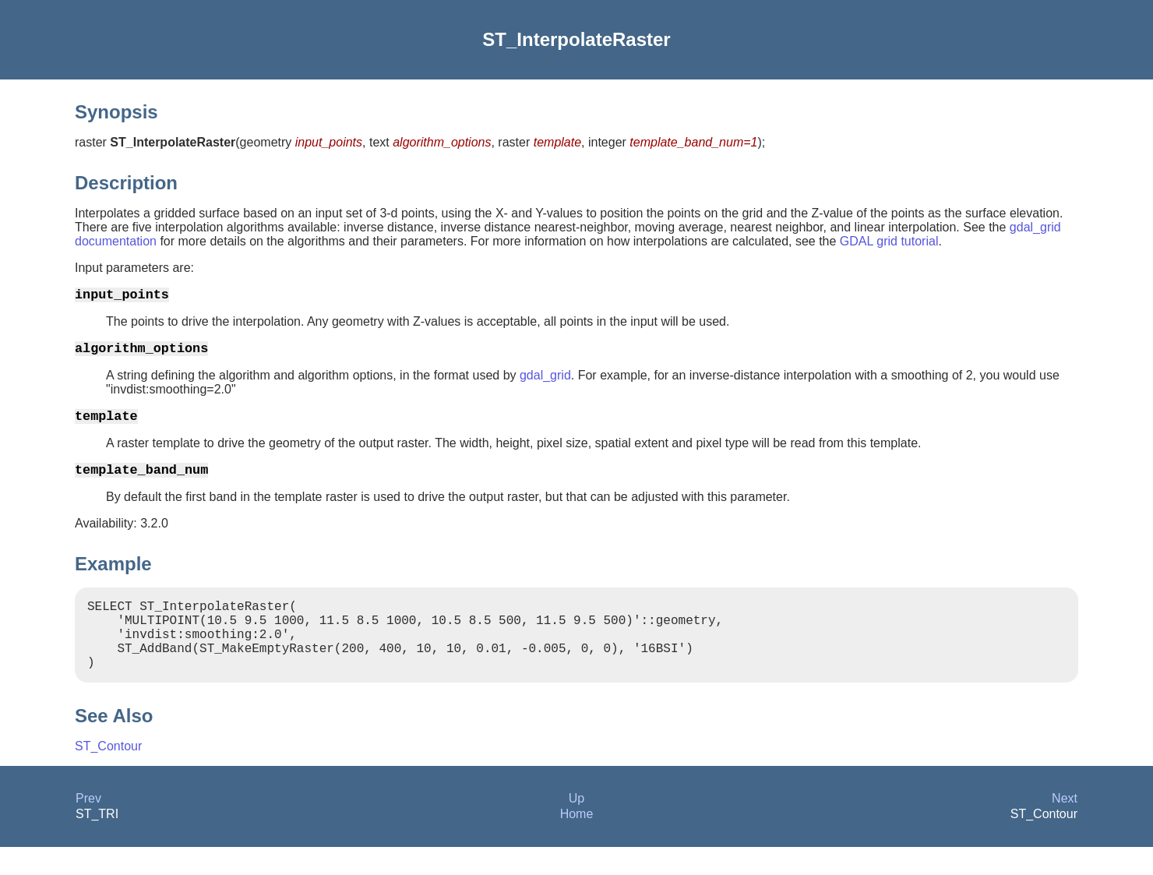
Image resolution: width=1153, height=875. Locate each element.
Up (576, 826)
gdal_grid (545, 381)
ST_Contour (108, 774)
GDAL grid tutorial (889, 241)
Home (577, 842)
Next (1064, 826)
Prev (88, 826)
